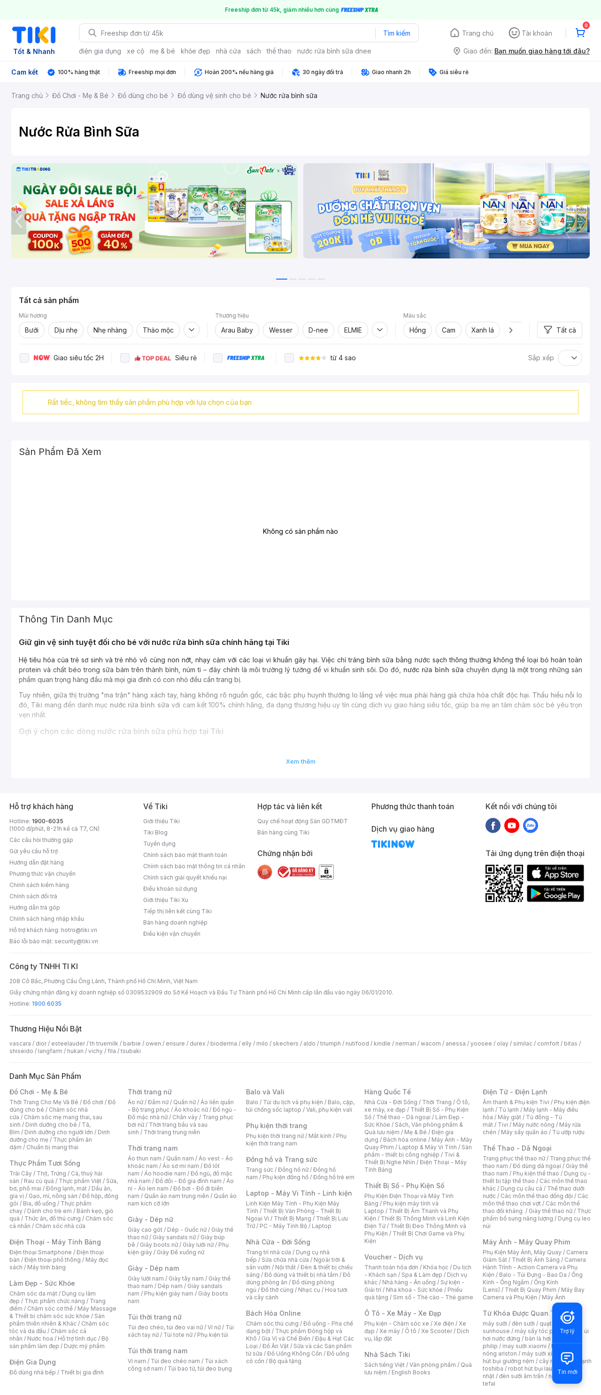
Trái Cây (20, 1173)
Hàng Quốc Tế (387, 1092)
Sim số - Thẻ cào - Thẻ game (433, 1297)
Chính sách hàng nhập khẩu (46, 918)
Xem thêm (301, 761)
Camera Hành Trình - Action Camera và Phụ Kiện (534, 1267)
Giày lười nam (146, 1278)
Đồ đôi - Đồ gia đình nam (188, 1180)
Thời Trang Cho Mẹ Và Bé (43, 1102)
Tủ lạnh (509, 1109)
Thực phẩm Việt (80, 1180)
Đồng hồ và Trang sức (281, 1159)
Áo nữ (135, 1102)
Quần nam (180, 1158)
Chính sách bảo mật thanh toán (185, 854)
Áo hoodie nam (165, 1173)
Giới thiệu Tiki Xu (165, 899)
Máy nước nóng (534, 1124)
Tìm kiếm (396, 33)
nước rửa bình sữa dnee (334, 51)
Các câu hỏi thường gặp (41, 839)
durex (198, 1043)
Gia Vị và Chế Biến (286, 1338)
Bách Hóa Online (273, 1313)
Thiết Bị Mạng (292, 1218)
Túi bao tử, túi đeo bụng (200, 1368)
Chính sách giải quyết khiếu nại (185, 877)
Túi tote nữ (178, 1334)
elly (247, 1043)
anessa (456, 1043)
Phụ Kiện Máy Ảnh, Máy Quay (522, 1252)
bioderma (223, 1043)
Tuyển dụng (159, 843)
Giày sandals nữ (174, 1237)
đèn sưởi (523, 1323)
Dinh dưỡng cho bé (51, 1124)
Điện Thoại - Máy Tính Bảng (55, 1242)
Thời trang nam (152, 1148)
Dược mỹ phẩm (84, 1346)
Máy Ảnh (553, 1297)
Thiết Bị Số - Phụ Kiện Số (404, 1186)
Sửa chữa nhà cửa (285, 1259)
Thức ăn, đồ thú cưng (52, 1218)
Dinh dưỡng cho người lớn (58, 1132)
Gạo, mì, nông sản (53, 1195)
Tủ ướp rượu (568, 1132)
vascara (20, 1043)
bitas (571, 1043)
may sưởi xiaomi (524, 1346)
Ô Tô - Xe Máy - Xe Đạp (402, 1313)
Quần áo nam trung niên (176, 1195)
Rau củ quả (39, 1180)
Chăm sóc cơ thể (50, 1308)
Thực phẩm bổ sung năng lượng (537, 1214)
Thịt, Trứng (51, 1173)
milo (262, 1043)
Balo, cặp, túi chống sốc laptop (300, 1106)
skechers (286, 1043)
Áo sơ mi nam (180, 1165)
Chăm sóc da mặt (33, 1293)
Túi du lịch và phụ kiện (293, 1102)
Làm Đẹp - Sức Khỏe (42, 1283)
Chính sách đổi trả (33, 896)
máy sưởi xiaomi (544, 1353)
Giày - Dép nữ (150, 1219)
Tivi (503, 1124)
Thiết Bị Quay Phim (530, 1289)
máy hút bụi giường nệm (532, 1357)
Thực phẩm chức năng (54, 1300)
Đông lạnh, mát (66, 1188)
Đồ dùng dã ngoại (537, 1165)
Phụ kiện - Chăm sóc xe (396, 1323)
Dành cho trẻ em (49, 1210)
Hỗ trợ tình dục (77, 1338)
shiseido (21, 1050)
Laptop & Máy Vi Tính (428, 1147)
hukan (75, 1050)
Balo (252, 1102)
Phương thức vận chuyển (42, 873)
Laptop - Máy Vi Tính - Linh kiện (299, 1193)
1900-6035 (47, 821)
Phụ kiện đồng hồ (285, 1177)
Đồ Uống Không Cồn (294, 1353)
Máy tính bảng (46, 1267)
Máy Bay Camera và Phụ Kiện (534, 1293)
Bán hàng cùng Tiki (283, 832)
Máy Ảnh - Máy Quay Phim (526, 1242)
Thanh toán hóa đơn (391, 1267)
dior (41, 1043)
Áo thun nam (145, 1158)
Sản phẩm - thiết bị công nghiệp (418, 1151)
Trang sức (259, 1169)
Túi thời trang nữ (155, 1317)
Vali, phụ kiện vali (329, 1109)
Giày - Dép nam (153, 1268)
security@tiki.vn (76, 941)
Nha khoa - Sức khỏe (414, 1289)
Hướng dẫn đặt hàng (36, 862)
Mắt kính (319, 1135)
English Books (411, 1372)
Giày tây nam (186, 1278)
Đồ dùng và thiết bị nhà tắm (301, 1274)
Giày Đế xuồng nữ (180, 1252)
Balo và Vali (265, 1092)
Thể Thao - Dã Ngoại (517, 1148)
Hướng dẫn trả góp (34, 907)
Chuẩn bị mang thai (52, 1147)
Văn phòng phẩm (432, 1364)
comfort (548, 1043)
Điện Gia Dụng (32, 1362)
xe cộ (135, 51)
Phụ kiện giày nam (168, 1293)
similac (522, 1043)
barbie (132, 1043)
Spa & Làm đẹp (421, 1274)
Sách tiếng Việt (384, 1364)
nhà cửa (228, 51)
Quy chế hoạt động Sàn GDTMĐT (302, 821)
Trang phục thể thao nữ (514, 1158)
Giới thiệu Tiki (161, 821)
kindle (382, 1043)
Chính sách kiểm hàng (39, 884)
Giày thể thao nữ (550, 1210)
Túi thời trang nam (157, 1351)
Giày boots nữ (159, 1244)
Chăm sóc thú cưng (272, 1323)
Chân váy (185, 1117)
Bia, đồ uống (39, 1203)
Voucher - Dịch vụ (393, 1257)
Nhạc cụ (309, 1289)
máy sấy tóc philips (541, 1330)
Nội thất (285, 1267)
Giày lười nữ (198, 1244)
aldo (309, 1043)
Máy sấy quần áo (524, 1132)
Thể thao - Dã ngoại (403, 1117)
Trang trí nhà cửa (268, 1252)
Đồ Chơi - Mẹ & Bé (38, 1092)
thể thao (279, 51)
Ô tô (410, 1330)
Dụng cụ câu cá (521, 1188)
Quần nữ (184, 1102)
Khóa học (435, 1267)
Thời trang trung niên (172, 1132)
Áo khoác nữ (191, 1109)
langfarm (50, 1050)
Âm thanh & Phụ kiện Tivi (516, 1102)
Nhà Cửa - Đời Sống (278, 1242)
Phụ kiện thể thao (536, 1173)
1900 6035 (47, 1003)
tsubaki (131, 1050)
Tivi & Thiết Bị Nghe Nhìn (412, 1158)
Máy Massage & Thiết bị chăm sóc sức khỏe (62, 1312)
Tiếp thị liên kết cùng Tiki (177, 911)
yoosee (481, 1043)
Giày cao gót (145, 1229)
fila (112, 1050)
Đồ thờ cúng (277, 1289)
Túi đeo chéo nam (175, 1361)
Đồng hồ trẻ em (333, 1177)
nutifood (357, 1043)
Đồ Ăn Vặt (275, 1346)
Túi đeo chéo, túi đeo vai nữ (165, 1327)
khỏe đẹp (195, 51)
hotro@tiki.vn (79, 929)
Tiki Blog (155, 832)
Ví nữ (214, 1327)
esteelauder (68, 1043)
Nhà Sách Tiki (387, 1354)
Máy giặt (509, 1117)
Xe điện (444, 1323)
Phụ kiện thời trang (276, 1126)
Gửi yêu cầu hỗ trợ (33, 851)
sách (254, 51)
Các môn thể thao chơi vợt (535, 1199)
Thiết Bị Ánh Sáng (536, 1259)
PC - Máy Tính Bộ (283, 1225)
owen (153, 1043)
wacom (431, 1043)
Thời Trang (437, 1102)
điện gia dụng (100, 51)
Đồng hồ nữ (293, 1169)
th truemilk (104, 1043)
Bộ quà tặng (285, 1361)
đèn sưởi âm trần (521, 1376)
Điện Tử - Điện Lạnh (515, 1092)
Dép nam (170, 1285)
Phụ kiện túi (212, 1334)
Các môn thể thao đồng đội (537, 1195)
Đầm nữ (158, 1102)
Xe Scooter (436, 1330)
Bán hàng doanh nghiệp (175, 922)
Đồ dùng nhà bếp (32, 1372)
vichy (95, 1050)
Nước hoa (40, 1338)
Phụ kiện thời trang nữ (275, 1135)
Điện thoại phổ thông (52, 1259)
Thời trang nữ (150, 1092)
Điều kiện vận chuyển (171, 933)
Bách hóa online (405, 1139)
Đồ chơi (93, 1102)
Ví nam (137, 1361)
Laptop (321, 1225)
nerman (405, 1043)
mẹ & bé (162, 51)
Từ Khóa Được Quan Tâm (523, 1313)
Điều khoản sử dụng (170, 888)
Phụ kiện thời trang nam (296, 1139)
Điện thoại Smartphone (40, 1252)
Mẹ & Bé (415, 1132)
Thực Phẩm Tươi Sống (44, 1163)
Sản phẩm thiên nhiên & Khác (57, 1319)
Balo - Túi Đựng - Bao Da (533, 1274)
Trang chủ (477, 33)
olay (503, 1043)
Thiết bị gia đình (82, 1372)
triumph (330, 1043)
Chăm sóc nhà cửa (60, 1225)
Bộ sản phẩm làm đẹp (58, 1342)
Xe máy (389, 1330)
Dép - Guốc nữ (187, 1229)
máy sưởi (495, 1323)
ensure (175, 1043)
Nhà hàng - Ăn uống (409, 1282)
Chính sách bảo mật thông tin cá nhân (194, 866)
